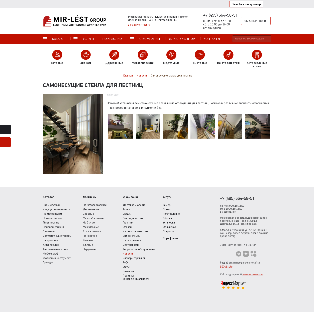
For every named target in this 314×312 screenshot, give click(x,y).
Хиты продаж (51, 245)
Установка (169, 222)
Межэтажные (91, 227)
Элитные (88, 245)
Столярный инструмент (56, 258)
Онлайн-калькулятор (246, 4)
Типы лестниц (51, 222)
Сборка (167, 218)
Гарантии (128, 222)
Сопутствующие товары (57, 236)
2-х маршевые (92, 231)
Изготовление (171, 213)
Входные (88, 213)
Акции (126, 209)
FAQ (125, 262)
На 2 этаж (89, 222)
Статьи (126, 267)
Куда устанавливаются (56, 209)
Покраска (168, 231)
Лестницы (89, 197)
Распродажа (50, 240)
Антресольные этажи (55, 249)
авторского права (252, 274)
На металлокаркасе (95, 205)
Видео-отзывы (132, 236)
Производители (52, 218)
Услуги (167, 197)
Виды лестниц (51, 205)
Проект (167, 209)
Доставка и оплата (134, 205)
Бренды (48, 262)
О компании (131, 197)
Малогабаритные (93, 218)
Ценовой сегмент (53, 227)
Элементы (49, 231)
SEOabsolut (226, 266)
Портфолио (170, 238)
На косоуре (90, 236)
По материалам (52, 213)
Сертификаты (131, 245)
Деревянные (91, 209)
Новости (128, 253)
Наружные (89, 249)
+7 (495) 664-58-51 (220, 15)
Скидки (127, 213)
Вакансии (128, 271)
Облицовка (169, 227)
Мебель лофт (51, 253)
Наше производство (135, 231)
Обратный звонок (256, 20)
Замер (167, 205)
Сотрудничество (133, 218)
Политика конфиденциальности (136, 277)
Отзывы (127, 227)
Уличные (88, 240)
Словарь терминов (134, 258)
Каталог (48, 197)
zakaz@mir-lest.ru (139, 24)
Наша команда (132, 240)
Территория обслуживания (139, 249)
